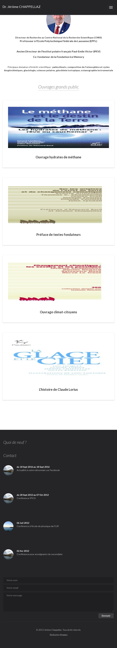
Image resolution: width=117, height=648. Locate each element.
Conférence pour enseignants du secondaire (40, 554)
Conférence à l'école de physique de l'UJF (38, 526)
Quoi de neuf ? (14, 442)
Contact (9, 455)
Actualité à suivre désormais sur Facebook (38, 470)
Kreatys (63, 634)
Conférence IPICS (26, 498)
